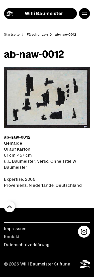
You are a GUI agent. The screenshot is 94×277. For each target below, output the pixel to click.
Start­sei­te (12, 34)
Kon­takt (12, 236)
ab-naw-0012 (65, 34)
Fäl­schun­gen (37, 34)
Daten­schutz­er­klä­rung (27, 244)
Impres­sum (15, 228)
